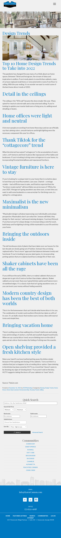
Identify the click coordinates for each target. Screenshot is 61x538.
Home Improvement (13, 390)
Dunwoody (30, 444)
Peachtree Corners (30, 467)
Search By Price (9, 407)
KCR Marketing (27, 388)
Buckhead (30, 458)
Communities (43, 516)
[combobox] (9, 409)
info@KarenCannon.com (30, 492)
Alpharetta (30, 464)
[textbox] (15, 422)
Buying (42, 388)
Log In (53, 516)
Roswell (30, 450)
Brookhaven (30, 455)
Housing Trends (34, 390)
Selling (41, 390)
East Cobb (30, 452)
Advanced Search (37, 432)
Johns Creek (30, 470)
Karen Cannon (10, 4)
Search (18, 432)
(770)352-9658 (31, 509)
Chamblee (30, 461)
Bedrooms (7, 413)
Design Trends (49, 388)
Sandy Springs (30, 447)
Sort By (6, 426)
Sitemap (30, 518)
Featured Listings (20, 516)
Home (8, 516)
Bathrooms (34, 413)
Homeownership (24, 390)
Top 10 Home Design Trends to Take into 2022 (29, 65)
